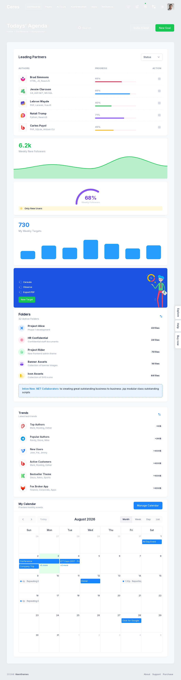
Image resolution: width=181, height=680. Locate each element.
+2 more (64, 565)
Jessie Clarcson (40, 89)
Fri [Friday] (131, 530)
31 (140, 536)
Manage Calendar (148, 505)
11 (78, 575)
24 (57, 615)
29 (98, 536)
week (138, 519)
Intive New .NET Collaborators (40, 388)
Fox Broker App (39, 486)
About (147, 674)
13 (119, 575)
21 (140, 595)
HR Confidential (38, 337)
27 (57, 536)
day (148, 519)
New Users (36, 449)
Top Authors (37, 424)
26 (37, 536)
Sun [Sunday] (29, 530)
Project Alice (36, 326)
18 (78, 595)
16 (37, 595)
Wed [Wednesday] (90, 530)
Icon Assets (35, 373)
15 (160, 575)
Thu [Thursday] (111, 530)
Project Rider (36, 349)
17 (58, 595)
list (158, 519)
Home (10, 31)
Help (178, 326)
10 (58, 575)
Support (156, 674)
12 (99, 575)
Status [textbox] (147, 57)
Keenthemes (22, 674)
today (43, 519)
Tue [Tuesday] (70, 530)
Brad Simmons (39, 77)
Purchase (168, 674)
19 (99, 595)
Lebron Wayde (39, 101)
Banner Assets (37, 361)
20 (119, 595)
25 (78, 615)
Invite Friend (141, 27)
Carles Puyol (38, 125)
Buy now (178, 340)
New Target (27, 299)
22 (160, 595)
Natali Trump (38, 113)
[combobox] (151, 57)
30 (119, 536)
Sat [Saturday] (152, 530)
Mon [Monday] (49, 530)
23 (37, 615)
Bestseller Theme (40, 474)
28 (78, 536)
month (126, 519)
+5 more (44, 565)
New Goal (165, 27)
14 (140, 575)
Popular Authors (39, 436)
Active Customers (40, 461)
